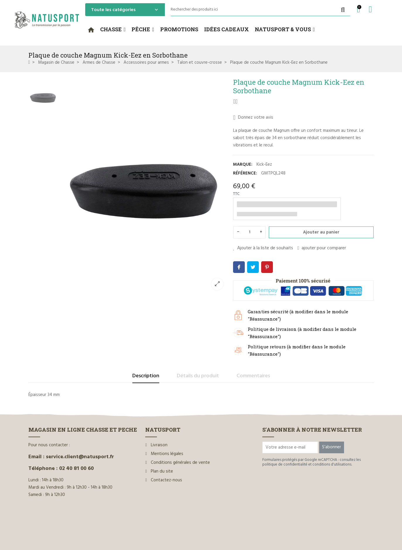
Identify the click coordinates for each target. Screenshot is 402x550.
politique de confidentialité (284, 464)
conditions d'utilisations (331, 464)
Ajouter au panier (321, 232)
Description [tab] (145, 376)
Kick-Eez (264, 164)
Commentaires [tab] (253, 376)
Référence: (245, 173)
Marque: (242, 164)
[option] (144, 186)
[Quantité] (249, 232)
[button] (113, 29)
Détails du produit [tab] (198, 376)
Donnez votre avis (253, 117)
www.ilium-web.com (140, 533)
